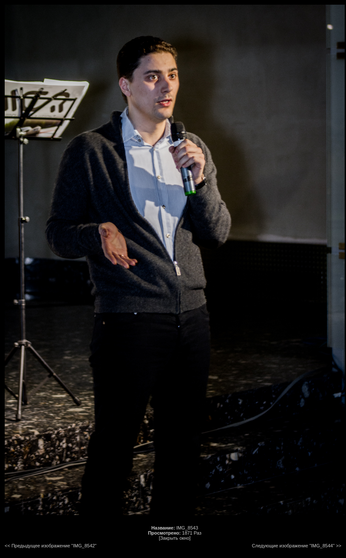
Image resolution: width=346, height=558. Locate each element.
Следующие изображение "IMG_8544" (293, 545)
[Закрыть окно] (175, 538)
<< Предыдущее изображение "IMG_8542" (50, 545)
